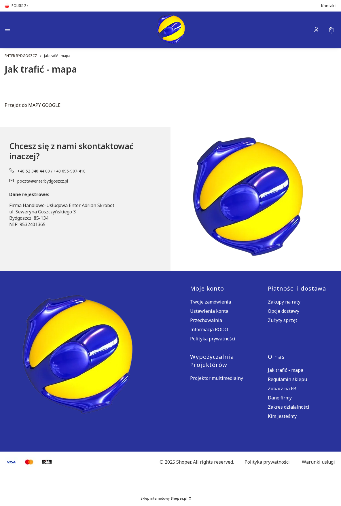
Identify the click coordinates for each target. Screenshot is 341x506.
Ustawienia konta (209, 311)
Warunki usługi (318, 462)
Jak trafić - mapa (285, 370)
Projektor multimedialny (216, 378)
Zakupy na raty (284, 302)
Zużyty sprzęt (282, 320)
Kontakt (328, 5)
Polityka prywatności (212, 339)
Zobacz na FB (282, 388)
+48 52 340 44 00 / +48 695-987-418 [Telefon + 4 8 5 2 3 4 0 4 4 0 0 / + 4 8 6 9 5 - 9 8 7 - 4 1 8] (51, 171)
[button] (44, 30)
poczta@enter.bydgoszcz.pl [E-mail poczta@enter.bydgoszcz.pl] (42, 181)
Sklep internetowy (164, 498)
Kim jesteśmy (282, 416)
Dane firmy (280, 398)
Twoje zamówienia (210, 302)
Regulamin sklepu (287, 379)
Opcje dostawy (283, 311)
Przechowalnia (206, 320)
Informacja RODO (209, 329)
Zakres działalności (288, 407)
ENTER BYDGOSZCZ (21, 55)
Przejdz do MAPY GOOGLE (32, 105)
